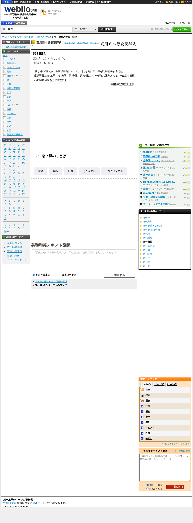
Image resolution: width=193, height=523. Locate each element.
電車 (9, 71)
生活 (9, 101)
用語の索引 (82, 42)
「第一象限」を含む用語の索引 (51, 281)
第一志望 (147, 221)
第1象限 (147, 152)
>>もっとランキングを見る (176, 443)
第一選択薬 (149, 245)
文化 (9, 96)
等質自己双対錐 (151, 156)
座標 (132, 75)
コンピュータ (13, 67)
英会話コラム (14, 243)
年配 (148, 422)
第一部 (146, 249)
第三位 (146, 257)
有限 (40, 171)
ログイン (159, 2)
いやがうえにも (114, 171)
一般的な (125, 75)
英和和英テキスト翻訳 (50, 245)
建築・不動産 (13, 88)
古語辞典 (90, 2)
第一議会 (147, 237)
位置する (62, 79)
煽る (55, 171)
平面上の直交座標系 (154, 197)
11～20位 (159, 384)
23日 (126, 84)
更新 (131, 84)
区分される (111, 75)
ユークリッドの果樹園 (155, 204)
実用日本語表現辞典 (49, 42)
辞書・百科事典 (25, 37)
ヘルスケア (12, 105)
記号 (6, 231)
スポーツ (11, 113)
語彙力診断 (13, 255)
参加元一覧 (185, 23)
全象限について (151, 160)
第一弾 (146, 217)
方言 (9, 130)
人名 (9, 126)
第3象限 (73, 75)
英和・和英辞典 (42, 2)
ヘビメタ (150, 427)
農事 (148, 416)
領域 (109, 71)
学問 (9, 92)
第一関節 (147, 253)
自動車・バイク (15, 75)
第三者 (146, 265)
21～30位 (172, 384)
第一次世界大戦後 (152, 225)
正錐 (145, 188)
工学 (9, 84)
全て (5, 56)
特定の (149, 438)
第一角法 (148, 174)
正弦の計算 (149, 167)
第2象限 (62, 75)
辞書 (7, 2)
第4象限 (84, 75)
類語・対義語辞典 (22, 2)
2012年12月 (117, 84)
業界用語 (11, 63)
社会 (148, 406)
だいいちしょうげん (54, 58)
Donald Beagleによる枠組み (159, 181)
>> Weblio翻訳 (182, 451)
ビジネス (11, 59)
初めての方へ (171, 23)
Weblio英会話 (14, 247)
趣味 (9, 109)
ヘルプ (188, 2)
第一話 (146, 233)
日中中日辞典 (59, 2)
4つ (93, 75)
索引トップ (69, 42)
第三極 (146, 261)
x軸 (35, 71)
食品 (9, 122)
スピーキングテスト (18, 260)
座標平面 (63, 71)
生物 (9, 117)
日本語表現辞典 (43, 37)
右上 (52, 79)
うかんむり (89, 171)
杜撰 (70, 171)
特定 (148, 395)
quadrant (148, 193)
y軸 (41, 71)
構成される (52, 71)
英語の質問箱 (14, 251)
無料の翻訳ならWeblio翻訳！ (54, 12)
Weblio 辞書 (174, 2)
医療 (148, 400)
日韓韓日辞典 (75, 2)
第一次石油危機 (151, 229)
